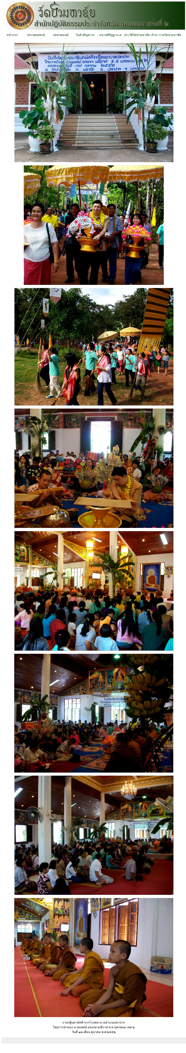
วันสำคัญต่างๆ (85, 35)
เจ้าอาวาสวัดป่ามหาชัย (166, 35)
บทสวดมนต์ (60, 35)
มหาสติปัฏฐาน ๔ (110, 35)
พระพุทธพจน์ (36, 35)
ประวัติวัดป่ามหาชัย (137, 35)
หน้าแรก (12, 35)
